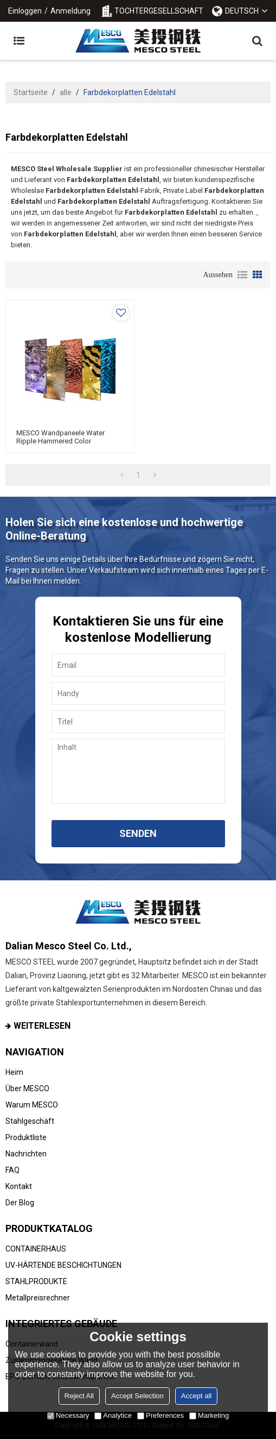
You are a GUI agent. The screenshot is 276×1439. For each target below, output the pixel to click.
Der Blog (19, 1202)
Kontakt (18, 1186)
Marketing (209, 1415)
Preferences (160, 1415)
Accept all (196, 1396)
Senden (138, 833)
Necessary (68, 1415)
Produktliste (26, 1137)
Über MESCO (27, 1088)
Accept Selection (137, 1396)
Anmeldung (70, 11)
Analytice (113, 1415)
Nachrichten (26, 1153)
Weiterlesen (42, 1026)
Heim (14, 1072)
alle (66, 92)
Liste (242, 275)
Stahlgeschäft (29, 1121)
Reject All (79, 1396)
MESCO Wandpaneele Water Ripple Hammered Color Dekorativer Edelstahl (60, 441)
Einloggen (25, 11)
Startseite (31, 92)
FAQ (12, 1170)
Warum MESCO (31, 1104)
